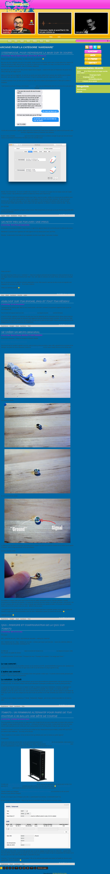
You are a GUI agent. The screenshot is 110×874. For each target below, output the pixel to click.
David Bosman (81, 89)
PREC (51, 37)
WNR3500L (47, 742)
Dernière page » (42, 868)
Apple (3, 216)
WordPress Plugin (62, 873)
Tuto (24, 216)
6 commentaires (70, 705)
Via (2, 291)
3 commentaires (70, 214)
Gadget (12, 326)
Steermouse (4, 199)
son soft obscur (19, 136)
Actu (2, 295)
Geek (7, 216)
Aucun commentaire (69, 294)
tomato (51, 313)
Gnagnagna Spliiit (95, 75)
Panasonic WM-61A (37, 347)
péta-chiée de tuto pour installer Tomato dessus (22, 784)
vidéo (25, 295)
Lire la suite (37, 322)
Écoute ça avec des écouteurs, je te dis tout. (14, 342)
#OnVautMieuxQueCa (95, 79)
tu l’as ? (64, 77)
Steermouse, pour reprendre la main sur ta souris (36, 52)
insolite (19, 295)
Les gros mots (82, 32)
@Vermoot (32, 86)
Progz (20, 216)
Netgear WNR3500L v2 (15, 786)
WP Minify (55, 873)
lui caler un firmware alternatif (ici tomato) (58, 744)
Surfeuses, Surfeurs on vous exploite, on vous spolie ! (15, 31)
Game (79, 71)
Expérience (4, 326)
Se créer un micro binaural (20, 332)
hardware (14, 216)
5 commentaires (70, 617)
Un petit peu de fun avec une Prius (24, 221)
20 (24, 868)
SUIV (59, 37)
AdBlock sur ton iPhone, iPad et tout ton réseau (35, 301)
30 (27, 868)
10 (20, 868)
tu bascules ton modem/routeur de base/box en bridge (35, 791)
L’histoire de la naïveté (90, 81)
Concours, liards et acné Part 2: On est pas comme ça (54, 31)
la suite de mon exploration (16, 651)
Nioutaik (79, 91)
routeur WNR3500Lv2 (30, 313)
